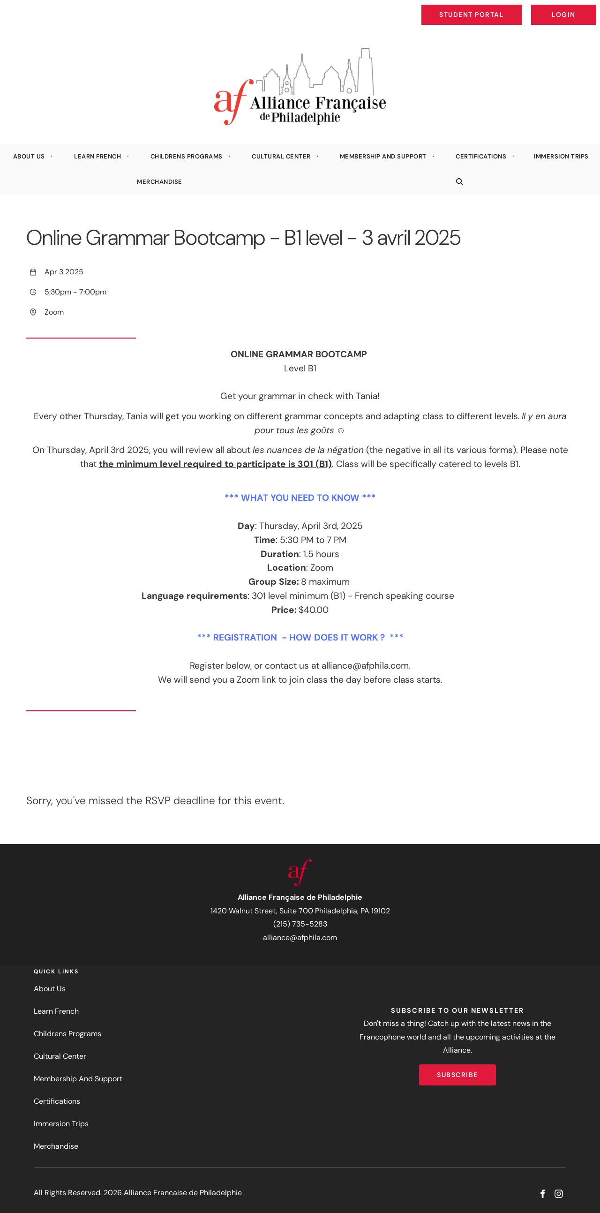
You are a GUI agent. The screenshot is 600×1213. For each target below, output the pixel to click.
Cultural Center (281, 156)
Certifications (481, 156)
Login (588, 7)
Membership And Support (383, 156)
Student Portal (493, 7)
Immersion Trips (61, 1124)
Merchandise (159, 182)
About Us (29, 156)
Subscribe (457, 1071)
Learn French (97, 156)
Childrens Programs (186, 156)
